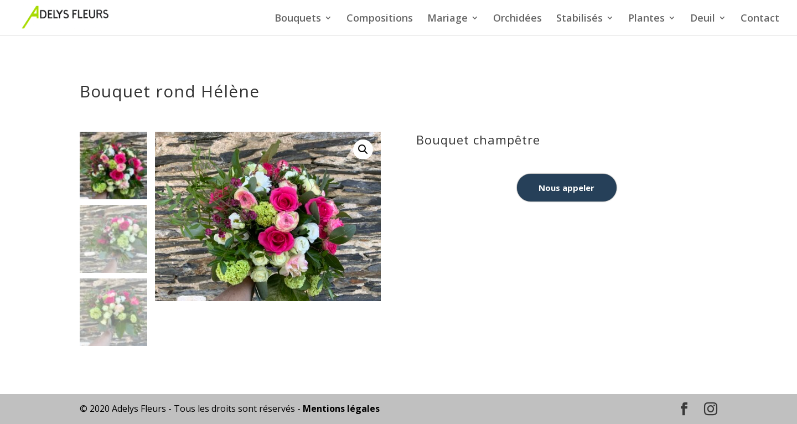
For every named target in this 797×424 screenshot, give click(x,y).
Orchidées (517, 19)
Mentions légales (341, 408)
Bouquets (298, 19)
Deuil (702, 19)
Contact (760, 19)
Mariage (447, 19)
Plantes (646, 19)
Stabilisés (579, 19)
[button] (363, 149)
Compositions (379, 19)
